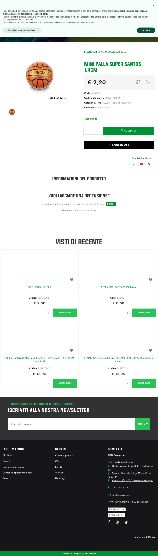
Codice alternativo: (94, 98)
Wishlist (59, 472)
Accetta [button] (146, 30)
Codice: (88, 93)
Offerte (58, 461)
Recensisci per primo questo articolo (105, 51)
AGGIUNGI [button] (64, 312)
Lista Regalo (61, 478)
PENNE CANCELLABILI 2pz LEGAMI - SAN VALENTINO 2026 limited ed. (39, 359)
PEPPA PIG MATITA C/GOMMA (118, 287)
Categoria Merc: (93, 102)
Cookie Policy (117, 515)
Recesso (7, 478)
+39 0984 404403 (121, 487)
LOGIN (110, 204)
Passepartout (90, 553)
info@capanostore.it (121, 494)
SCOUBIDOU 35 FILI (39, 287)
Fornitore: (89, 107)
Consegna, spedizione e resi (17, 472)
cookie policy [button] (42, 14)
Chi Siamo (8, 455)
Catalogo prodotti (64, 455)
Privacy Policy (117, 509)
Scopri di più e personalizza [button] (21, 30)
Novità (58, 467)
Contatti (6, 461)
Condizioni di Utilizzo (144, 537)
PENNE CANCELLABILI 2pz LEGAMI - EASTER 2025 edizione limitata (118, 359)
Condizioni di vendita (14, 467)
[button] (138, 82)
